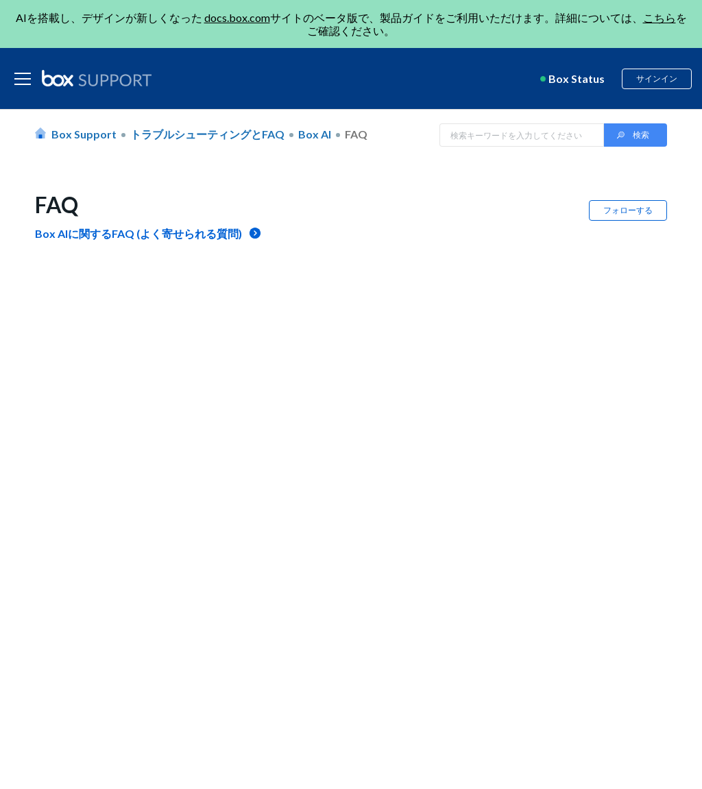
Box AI (314, 134)
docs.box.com (237, 17)
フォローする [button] (628, 210)
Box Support (84, 134)
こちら (659, 17)
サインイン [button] (656, 78)
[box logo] (97, 78)
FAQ (356, 134)
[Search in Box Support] (521, 135)
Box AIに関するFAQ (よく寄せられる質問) (138, 233)
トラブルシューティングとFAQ (207, 134)
